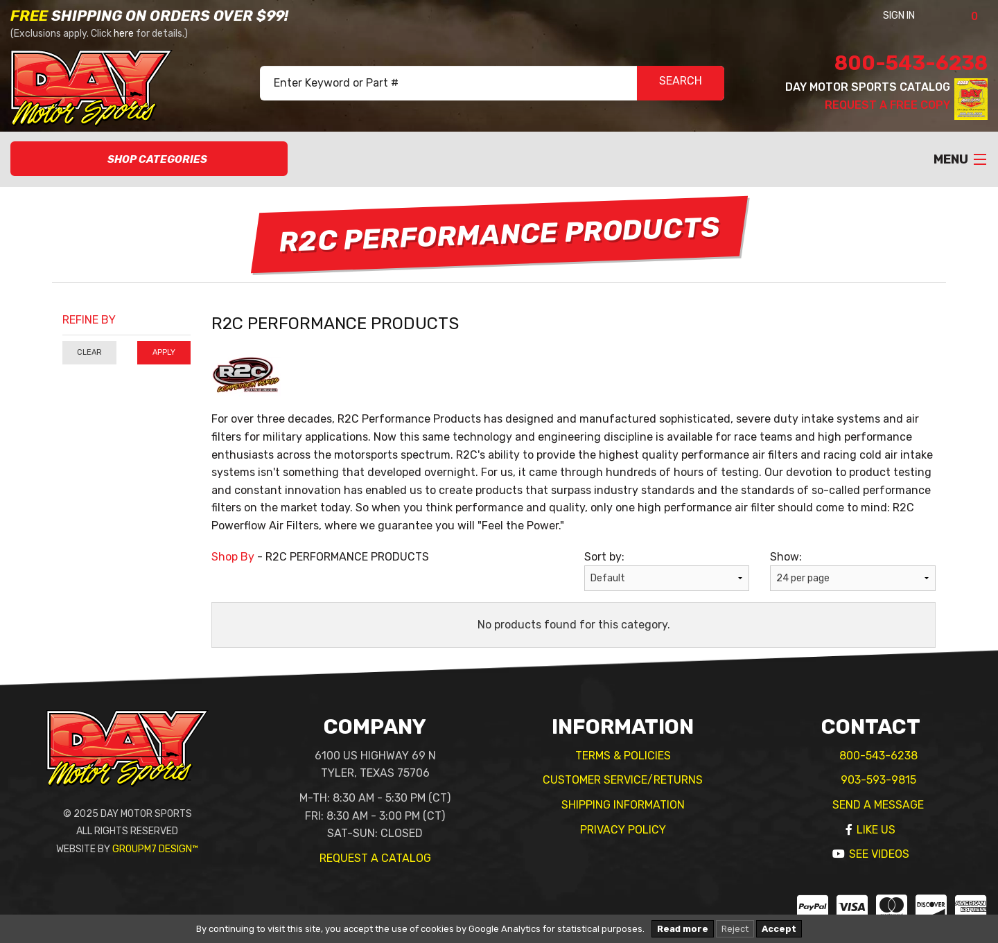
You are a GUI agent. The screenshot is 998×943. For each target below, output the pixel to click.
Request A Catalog (375, 858)
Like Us (876, 829)
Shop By (232, 556)
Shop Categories (149, 159)
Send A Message (878, 804)
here (124, 33)
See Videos (879, 854)
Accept (779, 929)
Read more (682, 929)
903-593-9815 (878, 779)
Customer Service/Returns (623, 779)
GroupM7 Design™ (155, 849)
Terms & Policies (623, 755)
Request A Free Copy (887, 105)
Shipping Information (623, 804)
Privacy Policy (623, 829)
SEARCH (680, 83)
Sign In (917, 15)
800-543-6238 (911, 63)
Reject (734, 929)
